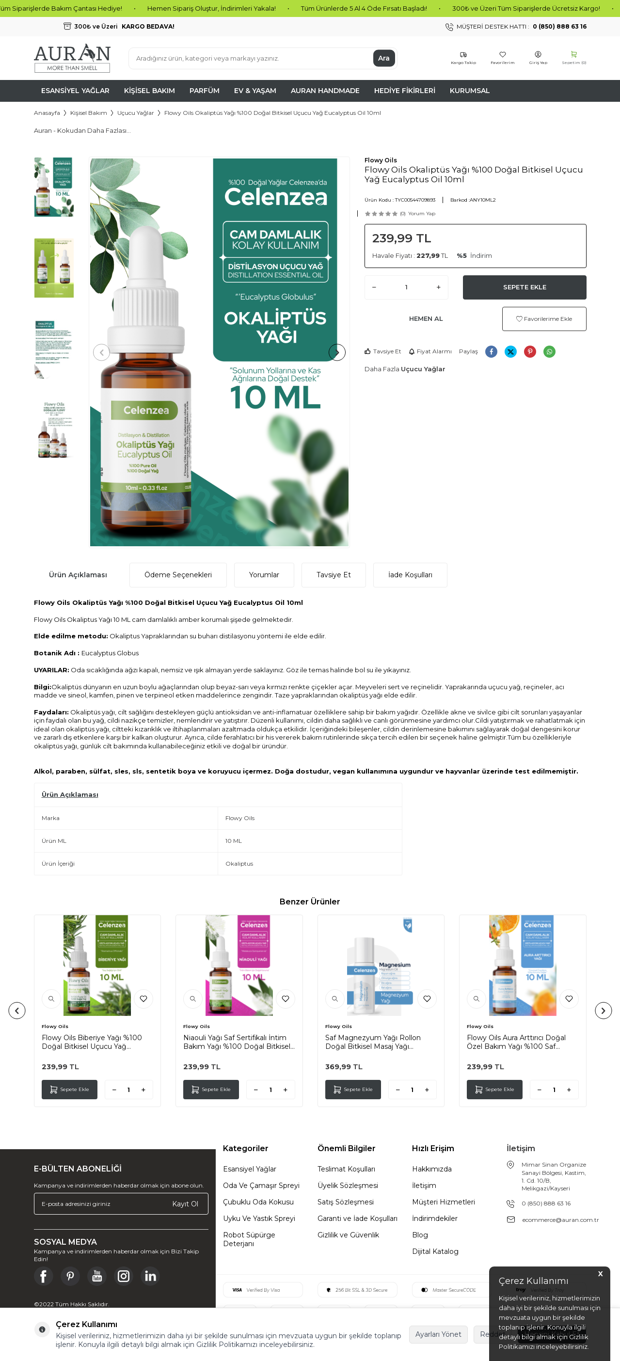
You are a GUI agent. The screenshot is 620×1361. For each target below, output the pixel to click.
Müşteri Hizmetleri (443, 1202)
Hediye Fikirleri (404, 90)
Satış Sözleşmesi (346, 1202)
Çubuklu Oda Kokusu (258, 1202)
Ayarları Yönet (438, 1334)
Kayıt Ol (185, 1203)
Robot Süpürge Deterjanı (249, 1239)
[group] (219, 352)
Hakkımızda (432, 1169)
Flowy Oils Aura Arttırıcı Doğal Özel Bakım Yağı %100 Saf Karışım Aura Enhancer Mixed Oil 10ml (521, 1042)
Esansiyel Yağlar (75, 90)
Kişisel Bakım (149, 90)
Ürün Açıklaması (78, 574)
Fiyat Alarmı (430, 351)
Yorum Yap (421, 213)
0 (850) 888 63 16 (546, 1203)
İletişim (424, 1185)
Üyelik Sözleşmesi (348, 1185)
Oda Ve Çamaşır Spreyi (261, 1185)
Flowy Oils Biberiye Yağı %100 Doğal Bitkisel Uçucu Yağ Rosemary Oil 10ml (92, 1042)
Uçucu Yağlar (135, 112)
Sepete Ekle (524, 287)
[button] (104, 352)
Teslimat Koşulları (346, 1169)
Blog (420, 1235)
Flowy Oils (381, 160)
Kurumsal (470, 90)
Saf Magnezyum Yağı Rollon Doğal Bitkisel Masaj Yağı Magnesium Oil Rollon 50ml (373, 1042)
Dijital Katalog (435, 1251)
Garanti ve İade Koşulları (357, 1218)
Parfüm (205, 90)
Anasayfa (47, 112)
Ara (384, 58)
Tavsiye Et (383, 351)
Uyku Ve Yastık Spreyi (259, 1218)
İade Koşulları (410, 574)
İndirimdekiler (435, 1218)
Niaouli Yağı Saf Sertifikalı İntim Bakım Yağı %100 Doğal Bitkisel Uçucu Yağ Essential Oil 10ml (236, 1042)
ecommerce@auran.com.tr (561, 1219)
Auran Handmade (325, 90)
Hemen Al (426, 318)
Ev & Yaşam (255, 90)
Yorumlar (264, 574)
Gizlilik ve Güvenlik (348, 1235)
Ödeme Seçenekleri (178, 574)
